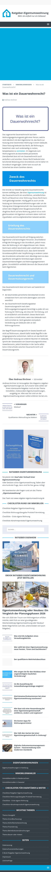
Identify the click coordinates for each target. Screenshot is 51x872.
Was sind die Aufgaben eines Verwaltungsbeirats (26, 637)
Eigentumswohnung (36, 192)
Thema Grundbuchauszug (11, 819)
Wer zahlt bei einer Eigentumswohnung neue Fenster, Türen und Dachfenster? (30, 648)
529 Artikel (38, 379)
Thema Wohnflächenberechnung (14, 823)
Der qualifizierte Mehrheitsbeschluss (29, 659)
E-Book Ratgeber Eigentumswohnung (16, 853)
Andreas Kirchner (10, 100)
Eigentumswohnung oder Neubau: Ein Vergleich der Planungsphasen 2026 (25, 612)
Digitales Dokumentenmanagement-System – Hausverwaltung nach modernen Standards (29, 747)
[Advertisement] (25, 53)
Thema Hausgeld (8, 815)
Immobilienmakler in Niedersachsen (15, 778)
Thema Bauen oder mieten (12, 834)
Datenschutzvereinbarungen (12, 849)
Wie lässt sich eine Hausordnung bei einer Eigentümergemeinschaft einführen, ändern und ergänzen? (29, 710)
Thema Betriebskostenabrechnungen (16, 831)
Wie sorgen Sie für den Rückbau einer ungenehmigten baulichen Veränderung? (30, 673)
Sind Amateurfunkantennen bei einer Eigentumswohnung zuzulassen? (30, 697)
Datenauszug (7, 845)
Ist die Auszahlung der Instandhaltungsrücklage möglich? (28, 685)
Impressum (6, 857)
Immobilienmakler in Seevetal (13, 782)
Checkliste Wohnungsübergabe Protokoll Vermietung (23, 512)
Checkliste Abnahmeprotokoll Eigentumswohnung (22, 520)
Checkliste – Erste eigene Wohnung (16, 516)
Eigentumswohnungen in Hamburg (15, 768)
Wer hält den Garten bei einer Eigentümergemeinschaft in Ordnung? (30, 734)
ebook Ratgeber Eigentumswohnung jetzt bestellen (25, 576)
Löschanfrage (7, 860)
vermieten (21, 151)
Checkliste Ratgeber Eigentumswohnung (18, 508)
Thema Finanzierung (9, 827)
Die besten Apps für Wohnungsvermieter (22, 722)
